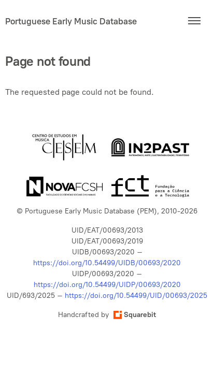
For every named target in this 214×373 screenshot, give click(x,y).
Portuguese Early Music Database (71, 21)
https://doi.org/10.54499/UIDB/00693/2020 (107, 263)
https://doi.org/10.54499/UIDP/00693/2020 (107, 284)
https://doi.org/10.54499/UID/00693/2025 (136, 295)
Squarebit (134, 314)
